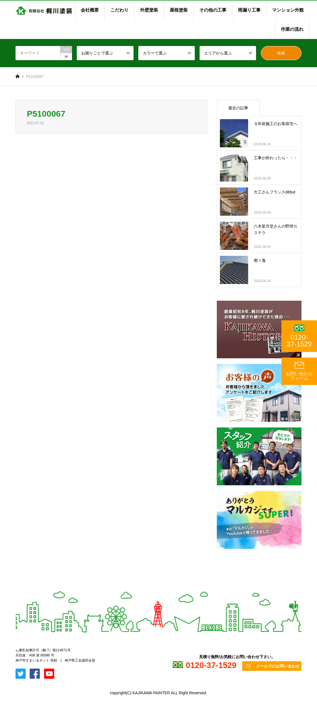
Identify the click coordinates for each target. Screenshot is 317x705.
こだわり (119, 10)
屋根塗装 (179, 10)
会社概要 (90, 10)
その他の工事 (212, 10)
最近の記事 (238, 108)
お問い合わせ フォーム (299, 371)
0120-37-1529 (299, 336)
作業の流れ (292, 29)
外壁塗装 (149, 10)
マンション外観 (288, 10)
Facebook (25, 649)
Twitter (17, 649)
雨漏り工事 (249, 10)
